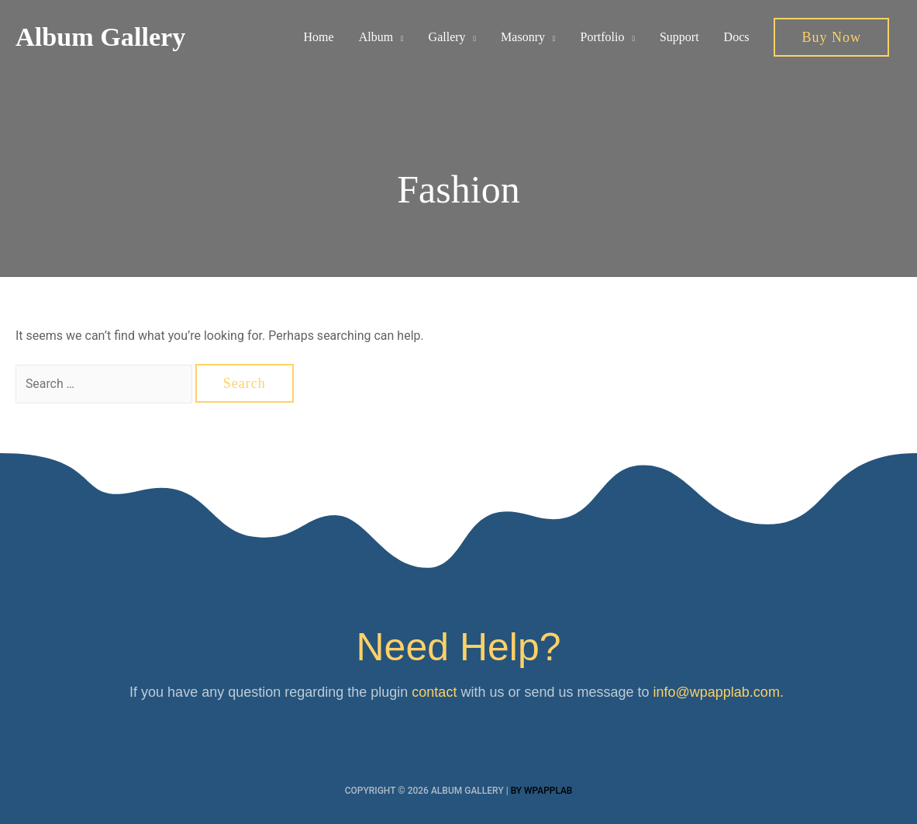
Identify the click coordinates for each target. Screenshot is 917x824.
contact (434, 692)
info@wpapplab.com (716, 692)
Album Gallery (103, 38)
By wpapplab (541, 790)
